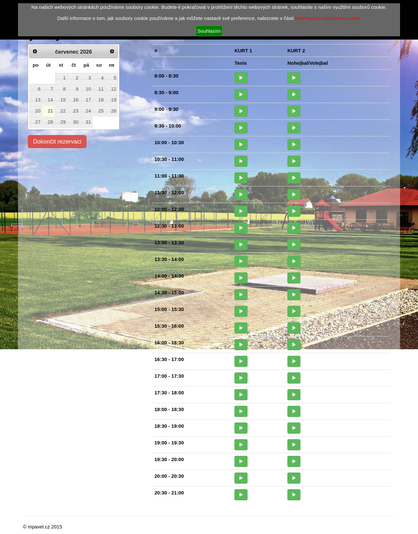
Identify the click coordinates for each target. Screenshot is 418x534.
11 (101, 89)
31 (88, 122)
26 (114, 110)
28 (50, 122)
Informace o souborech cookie (328, 18)
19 (114, 99)
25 (101, 110)
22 (63, 110)
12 (114, 89)
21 (50, 110)
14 (50, 99)
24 (88, 110)
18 (101, 99)
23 (76, 110)
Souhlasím (209, 31)
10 (88, 89)
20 (37, 110)
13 (37, 99)
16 (76, 99)
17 (88, 99)
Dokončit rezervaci (57, 141)
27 (37, 122)
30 (76, 122)
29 (63, 122)
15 (63, 99)
